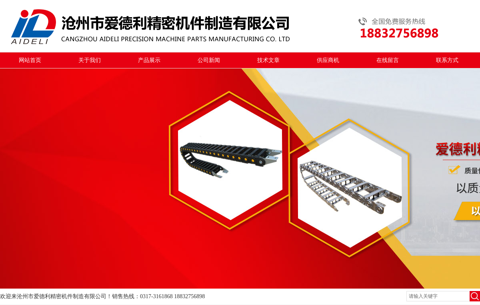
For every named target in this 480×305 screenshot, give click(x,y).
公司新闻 (209, 60)
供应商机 (328, 60)
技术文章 (268, 60)
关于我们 (89, 60)
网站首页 (30, 60)
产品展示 (149, 60)
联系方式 (447, 60)
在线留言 (387, 60)
